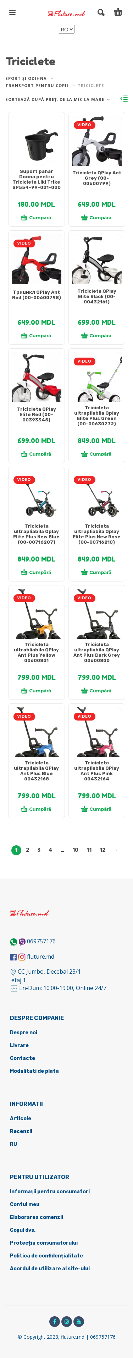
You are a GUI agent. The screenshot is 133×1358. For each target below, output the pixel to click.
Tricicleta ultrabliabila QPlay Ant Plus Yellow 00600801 (36, 652)
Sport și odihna (26, 78)
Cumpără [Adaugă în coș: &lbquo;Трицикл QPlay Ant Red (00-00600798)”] (36, 335)
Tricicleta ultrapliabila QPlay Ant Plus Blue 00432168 (36, 771)
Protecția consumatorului (44, 1243)
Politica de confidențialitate (46, 1256)
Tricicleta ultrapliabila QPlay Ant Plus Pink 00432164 (96, 771)
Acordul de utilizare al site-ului (50, 1269)
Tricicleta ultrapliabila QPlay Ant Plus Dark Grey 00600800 (96, 652)
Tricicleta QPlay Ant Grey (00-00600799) (96, 178)
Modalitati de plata (34, 1071)
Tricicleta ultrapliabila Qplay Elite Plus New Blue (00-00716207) (36, 534)
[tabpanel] (36, 144)
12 (102, 850)
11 (89, 850)
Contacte (22, 1058)
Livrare (19, 1045)
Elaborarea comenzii (36, 1217)
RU (13, 1144)
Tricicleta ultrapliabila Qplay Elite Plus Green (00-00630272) (96, 415)
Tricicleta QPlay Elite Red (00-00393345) (36, 414)
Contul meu (24, 1204)
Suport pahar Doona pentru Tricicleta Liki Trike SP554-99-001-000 (36, 179)
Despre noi (23, 1033)
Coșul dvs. (22, 1230)
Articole (20, 1119)
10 (75, 850)
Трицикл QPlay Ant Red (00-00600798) (36, 294)
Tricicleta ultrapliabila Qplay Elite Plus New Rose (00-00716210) (97, 534)
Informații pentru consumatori (50, 1192)
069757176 (41, 941)
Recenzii (21, 1131)
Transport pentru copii (36, 85)
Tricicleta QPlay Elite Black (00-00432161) (96, 296)
